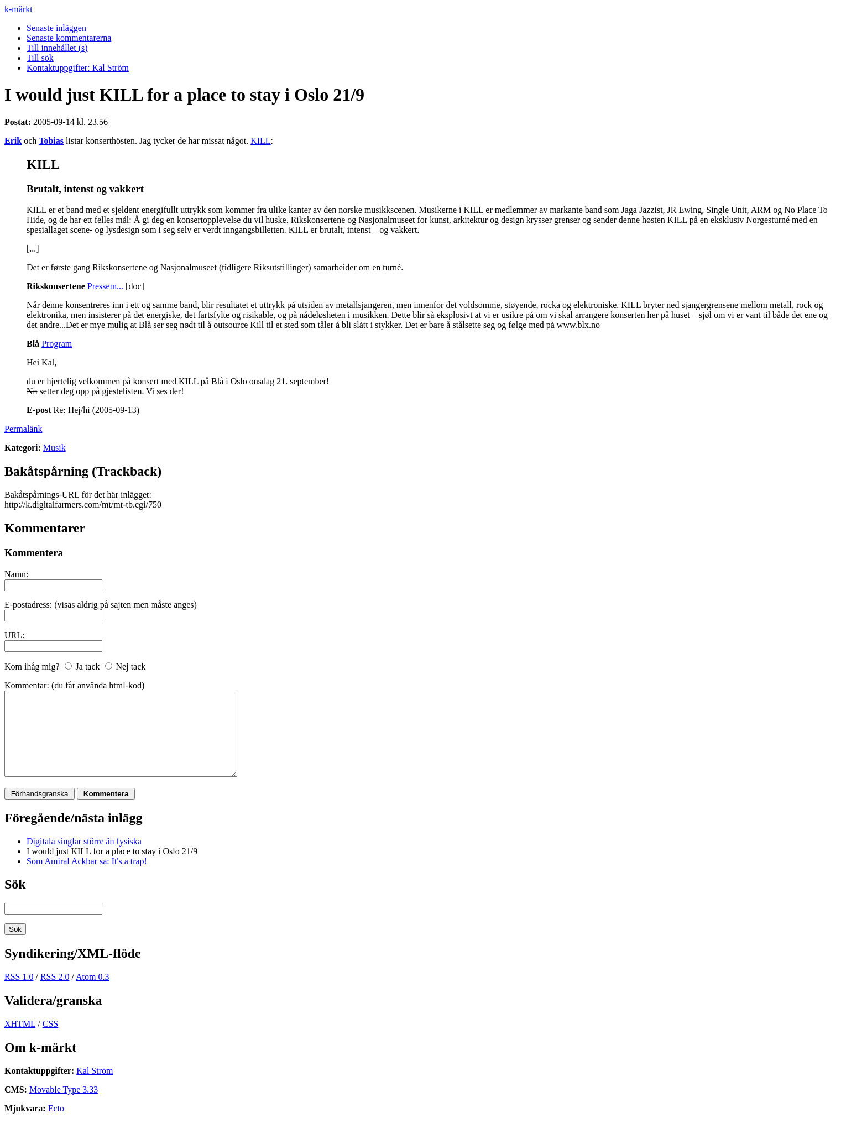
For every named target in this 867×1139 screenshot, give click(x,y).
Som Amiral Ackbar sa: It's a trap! (87, 877)
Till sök (40, 57)
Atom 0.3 (92, 993)
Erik (13, 140)
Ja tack (88, 666)
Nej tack (131, 666)
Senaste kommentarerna (69, 38)
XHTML (19, 1040)
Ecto (56, 1125)
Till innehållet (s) (57, 48)
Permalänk (23, 428)
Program (56, 343)
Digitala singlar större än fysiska (84, 858)
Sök (15, 901)
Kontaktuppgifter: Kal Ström (78, 67)
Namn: (16, 574)
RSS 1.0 (18, 993)
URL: (14, 635)
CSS (50, 1040)
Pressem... (105, 286)
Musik (54, 447)
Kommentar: (26, 685)
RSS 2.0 (54, 993)
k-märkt (18, 9)
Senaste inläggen (56, 28)
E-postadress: (28, 604)
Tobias (51, 140)
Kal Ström (94, 1087)
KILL (260, 140)
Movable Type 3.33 (63, 1106)
